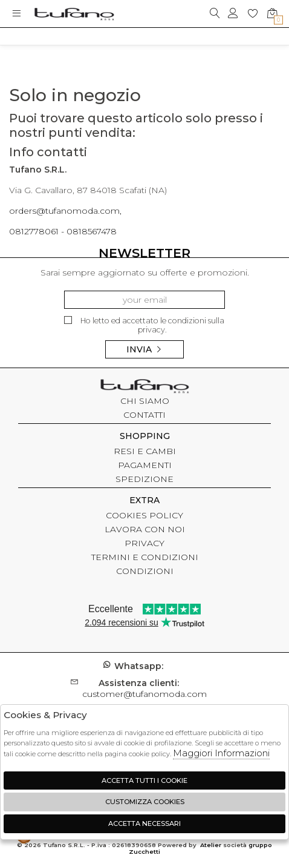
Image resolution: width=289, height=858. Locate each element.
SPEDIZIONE (144, 479)
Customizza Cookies (144, 801)
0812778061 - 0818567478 (63, 231)
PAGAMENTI (145, 465)
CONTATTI (144, 414)
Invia (144, 349)
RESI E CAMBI (145, 451)
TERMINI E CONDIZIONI (144, 557)
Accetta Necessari (144, 823)
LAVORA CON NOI (145, 529)
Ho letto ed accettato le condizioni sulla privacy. (144, 325)
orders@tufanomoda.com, (65, 210)
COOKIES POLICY (144, 515)
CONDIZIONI (145, 571)
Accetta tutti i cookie (144, 780)
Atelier (210, 845)
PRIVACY (144, 543)
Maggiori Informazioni (221, 753)
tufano (144, 387)
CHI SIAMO (144, 400)
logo (74, 13)
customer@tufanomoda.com (144, 688)
